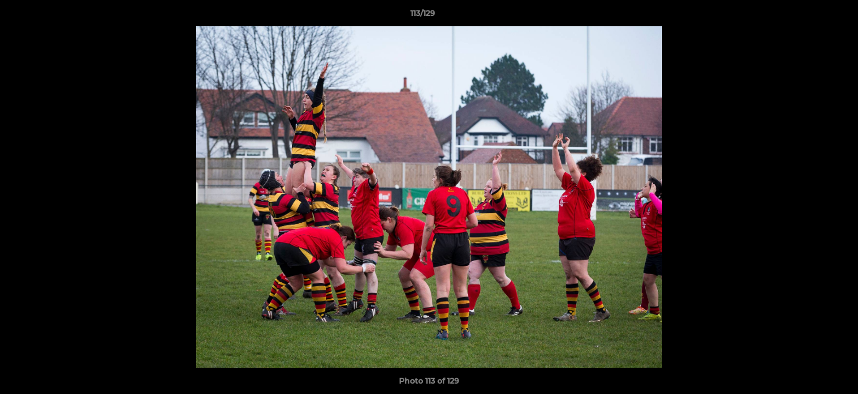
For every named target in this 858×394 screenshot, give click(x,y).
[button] (812, 16)
